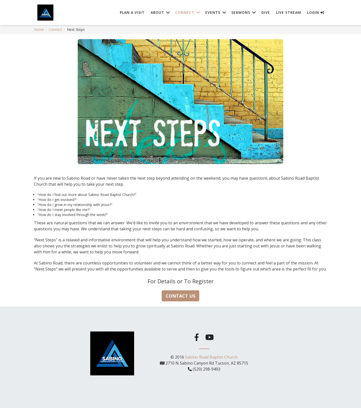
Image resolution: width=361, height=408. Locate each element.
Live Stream (288, 12)
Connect (55, 29)
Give (265, 12)
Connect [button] (184, 12)
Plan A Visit (132, 12)
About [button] (157, 12)
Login (315, 12)
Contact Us (180, 296)
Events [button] (212, 12)
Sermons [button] (240, 12)
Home (39, 29)
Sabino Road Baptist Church (211, 357)
